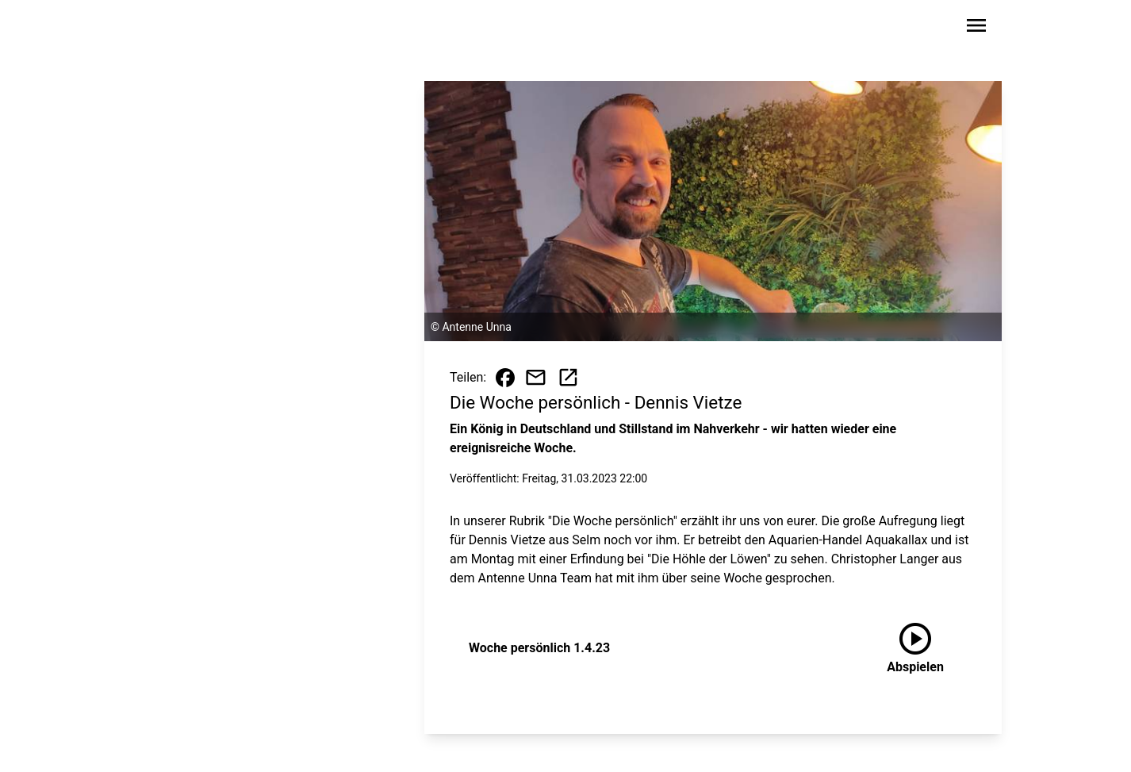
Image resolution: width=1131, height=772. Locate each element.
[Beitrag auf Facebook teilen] (505, 377)
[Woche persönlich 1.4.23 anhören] (915, 648)
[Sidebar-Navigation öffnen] (976, 28)
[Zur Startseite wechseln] (180, 28)
